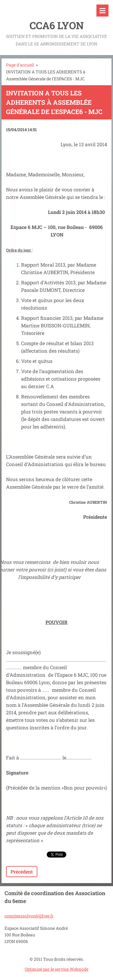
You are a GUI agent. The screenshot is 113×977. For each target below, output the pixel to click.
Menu (102, 11)
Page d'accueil (20, 65)
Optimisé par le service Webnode (56, 969)
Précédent (22, 871)
